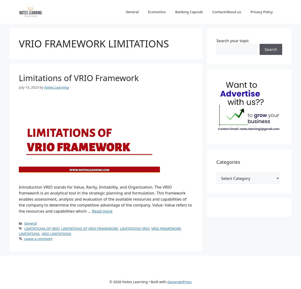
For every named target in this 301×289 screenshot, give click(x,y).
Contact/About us (226, 11)
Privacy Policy (261, 11)
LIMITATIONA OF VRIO (41, 228)
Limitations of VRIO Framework (79, 77)
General (132, 11)
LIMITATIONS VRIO (135, 228)
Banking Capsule (189, 11)
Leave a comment (38, 238)
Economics (157, 11)
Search (271, 49)
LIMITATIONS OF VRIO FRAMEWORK (89, 228)
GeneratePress (179, 281)
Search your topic (232, 40)
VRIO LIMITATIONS (56, 233)
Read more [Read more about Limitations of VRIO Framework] (102, 211)
